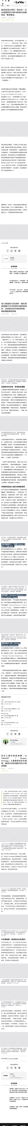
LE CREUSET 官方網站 (13, 1058)
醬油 (8, 19)
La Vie (12, 1074)
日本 (3, 19)
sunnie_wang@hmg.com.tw (16, 743)
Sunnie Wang (14, 740)
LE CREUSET (5, 770)
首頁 (2, 5)
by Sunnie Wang (5, 314)
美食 (8, 5)
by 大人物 (3, 17)
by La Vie (3, 768)
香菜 (13, 19)
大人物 (12, 258)
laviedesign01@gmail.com (16, 1077)
